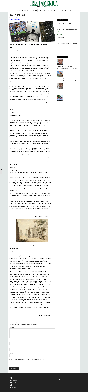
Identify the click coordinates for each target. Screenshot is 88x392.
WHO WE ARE (25, 10)
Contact (58, 379)
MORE (58, 25)
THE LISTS (49, 10)
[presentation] (17, 364)
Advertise (58, 378)
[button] (71, 10)
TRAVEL (61, 10)
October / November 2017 (14, 19)
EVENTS (67, 10)
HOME (18, 10)
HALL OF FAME (41, 10)
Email (10, 347)
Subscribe (36, 378)
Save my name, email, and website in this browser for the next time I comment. (27, 359)
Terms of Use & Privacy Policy (63, 381)
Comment (11, 327)
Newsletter (36, 381)
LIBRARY (56, 10)
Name (11, 341)
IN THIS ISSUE (33, 10)
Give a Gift (36, 379)
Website (11, 353)
